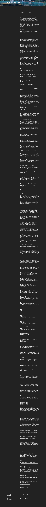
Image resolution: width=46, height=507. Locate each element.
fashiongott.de (27, 482)
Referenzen (12, 7)
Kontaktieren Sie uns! (17, 7)
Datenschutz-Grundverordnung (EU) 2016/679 (27, 19)
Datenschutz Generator (30, 481)
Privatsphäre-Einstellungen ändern (25, 484)
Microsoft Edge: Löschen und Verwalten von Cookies (27, 138)
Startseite (8, 7)
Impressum (8, 498)
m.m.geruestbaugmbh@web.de (24, 494)
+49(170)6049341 (26, 498)
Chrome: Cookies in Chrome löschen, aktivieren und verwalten (29, 430)
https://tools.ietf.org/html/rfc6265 (26, 160)
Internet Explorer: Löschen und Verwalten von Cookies (28, 436)
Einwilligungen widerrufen (24, 487)
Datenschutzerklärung (9, 499)
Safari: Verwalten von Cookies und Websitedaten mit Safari (28, 132)
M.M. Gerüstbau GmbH (16, 2)
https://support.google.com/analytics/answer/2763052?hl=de (29, 463)
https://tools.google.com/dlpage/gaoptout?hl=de (28, 423)
